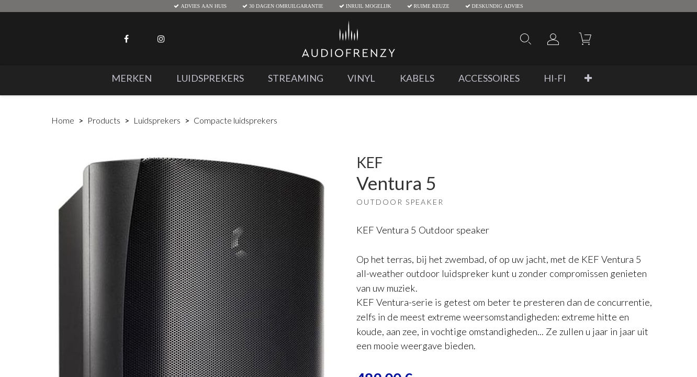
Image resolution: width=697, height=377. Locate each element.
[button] (588, 78)
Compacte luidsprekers (235, 120)
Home (62, 120)
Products (103, 120)
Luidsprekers (157, 120)
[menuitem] (131, 78)
